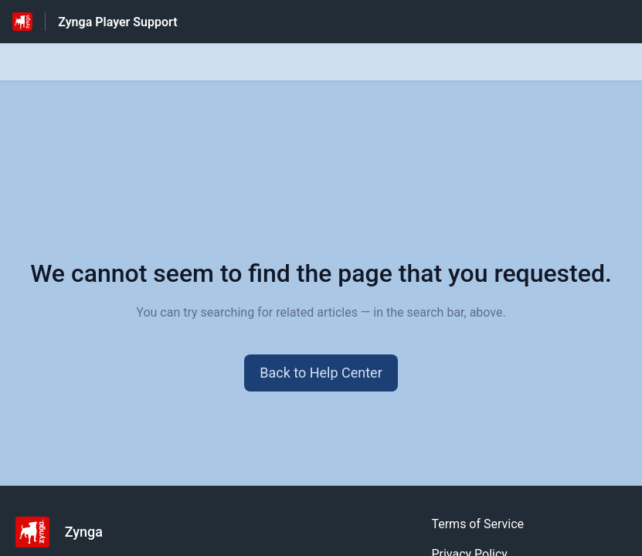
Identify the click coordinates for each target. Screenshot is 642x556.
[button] (321, 373)
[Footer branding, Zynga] (66, 532)
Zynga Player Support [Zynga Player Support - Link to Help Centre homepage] (117, 22)
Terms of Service (477, 524)
